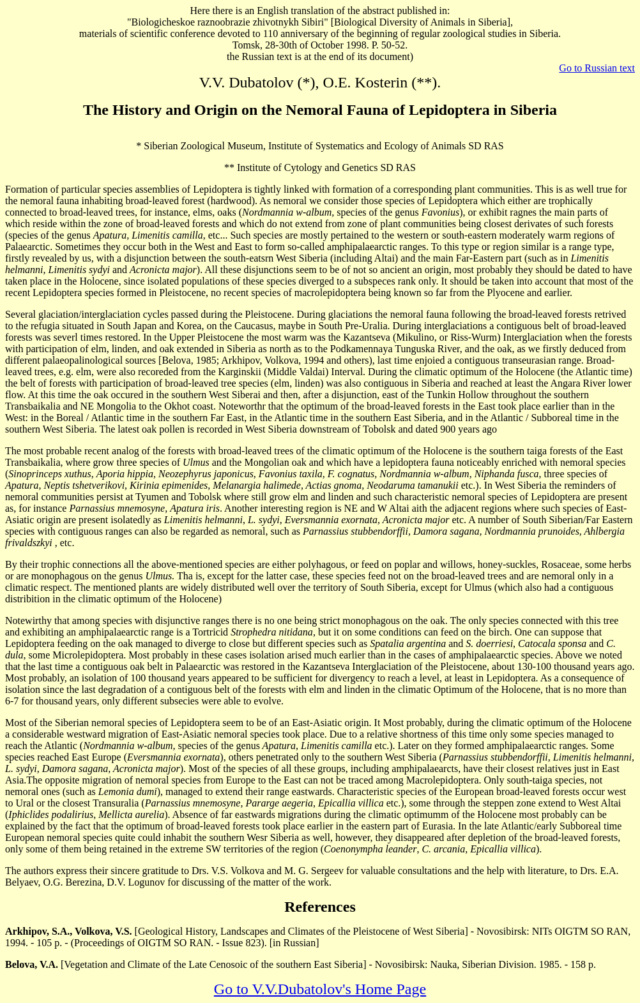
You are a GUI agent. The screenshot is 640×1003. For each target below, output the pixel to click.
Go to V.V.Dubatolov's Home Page (320, 989)
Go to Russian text (597, 68)
